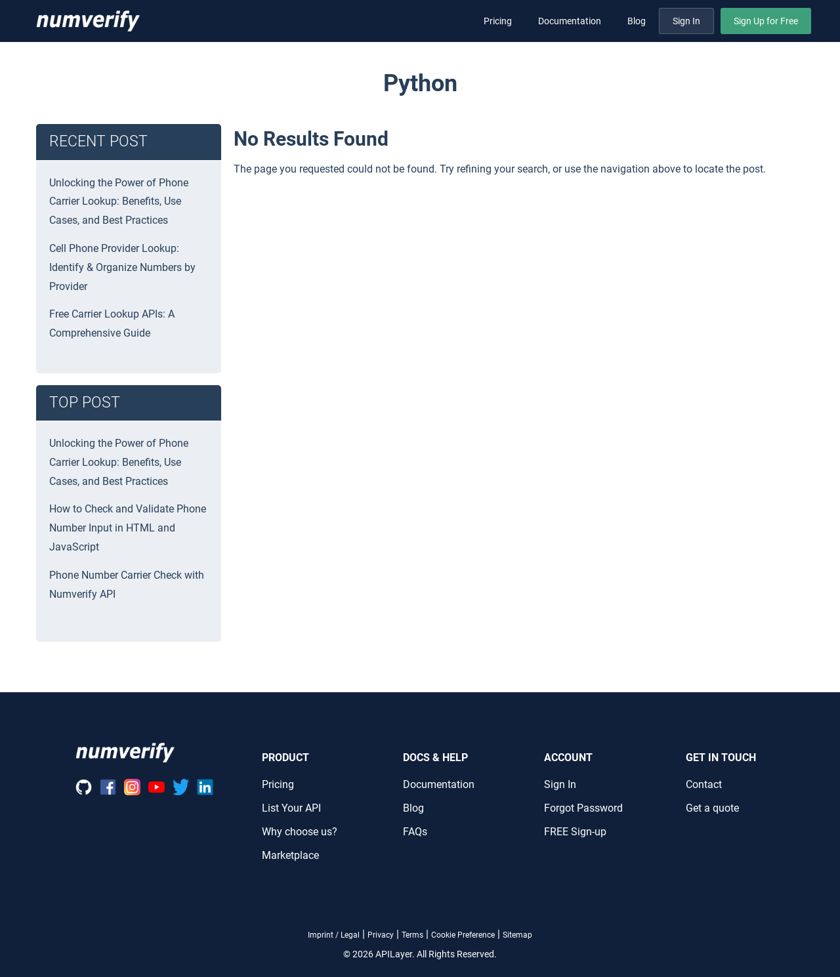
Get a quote (712, 808)
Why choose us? (299, 831)
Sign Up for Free (766, 21)
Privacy (381, 935)
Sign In (686, 21)
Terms (412, 935)
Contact (704, 784)
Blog (636, 21)
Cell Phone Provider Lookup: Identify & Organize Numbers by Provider (122, 267)
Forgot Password (583, 808)
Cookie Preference (463, 935)
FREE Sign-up (575, 831)
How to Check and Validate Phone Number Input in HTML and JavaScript (127, 528)
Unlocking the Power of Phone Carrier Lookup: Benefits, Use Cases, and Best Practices (118, 202)
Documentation (569, 21)
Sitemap (517, 935)
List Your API (291, 808)
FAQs (415, 831)
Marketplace (290, 855)
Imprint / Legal (334, 935)
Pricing (498, 21)
